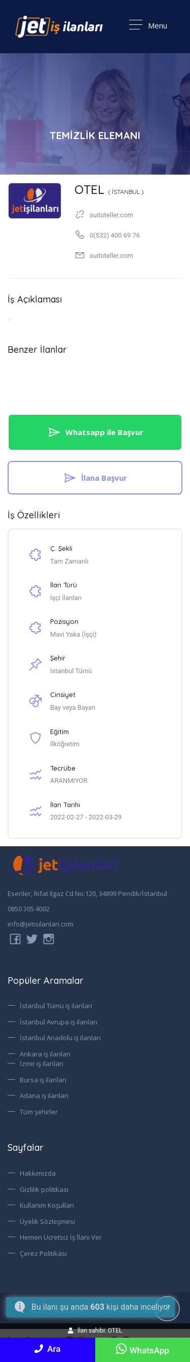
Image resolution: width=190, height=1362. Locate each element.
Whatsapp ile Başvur (95, 432)
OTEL (109, 189)
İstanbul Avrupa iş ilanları (58, 1021)
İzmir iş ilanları (41, 1063)
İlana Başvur (95, 478)
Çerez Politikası (43, 1253)
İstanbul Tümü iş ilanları (56, 1005)
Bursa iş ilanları (43, 1079)
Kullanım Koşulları (47, 1205)
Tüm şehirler (39, 1111)
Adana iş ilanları (44, 1095)
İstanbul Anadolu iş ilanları (60, 1037)
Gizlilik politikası (44, 1189)
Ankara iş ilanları (45, 1053)
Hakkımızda (38, 1173)
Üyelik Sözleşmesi (47, 1221)
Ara (47, 1349)
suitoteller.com (111, 255)
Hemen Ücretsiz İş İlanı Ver (61, 1237)
